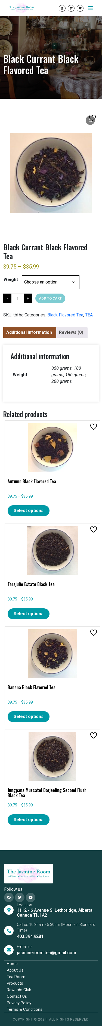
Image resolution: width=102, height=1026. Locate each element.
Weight (11, 279)
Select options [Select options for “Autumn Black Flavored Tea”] (29, 510)
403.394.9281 (30, 936)
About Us (15, 970)
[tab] (29, 332)
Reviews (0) (71, 332)
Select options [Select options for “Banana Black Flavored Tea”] (29, 716)
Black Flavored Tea (65, 315)
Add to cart (50, 298)
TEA (89, 315)
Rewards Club (19, 989)
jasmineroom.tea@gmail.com (46, 952)
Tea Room (16, 976)
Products (15, 983)
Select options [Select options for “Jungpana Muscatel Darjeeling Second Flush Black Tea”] (29, 819)
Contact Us (17, 996)
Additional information (29, 332)
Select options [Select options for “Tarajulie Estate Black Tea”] (29, 613)
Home (12, 963)
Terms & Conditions (24, 1009)
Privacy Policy (19, 1002)
